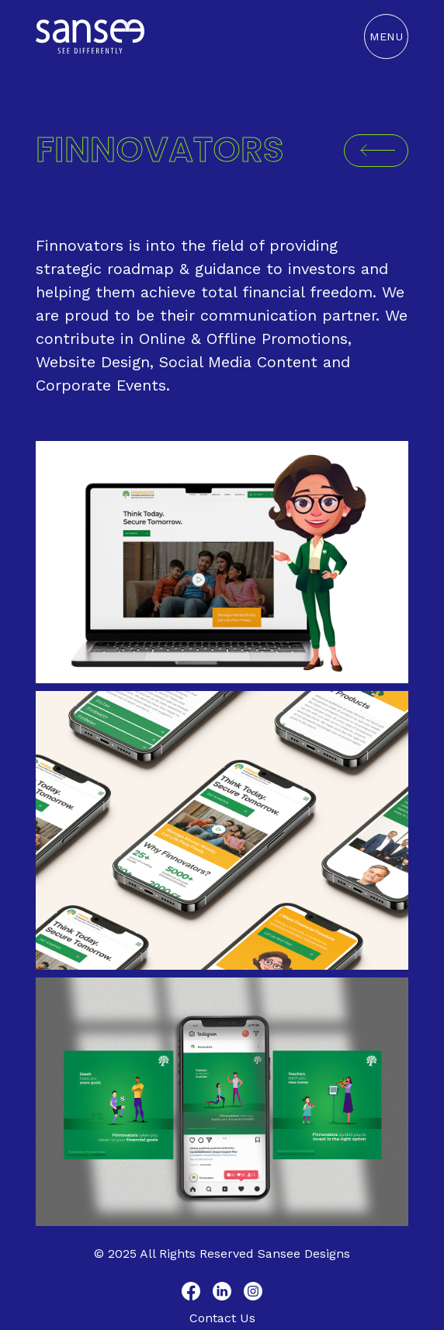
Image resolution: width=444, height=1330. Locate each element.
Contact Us (222, 1318)
